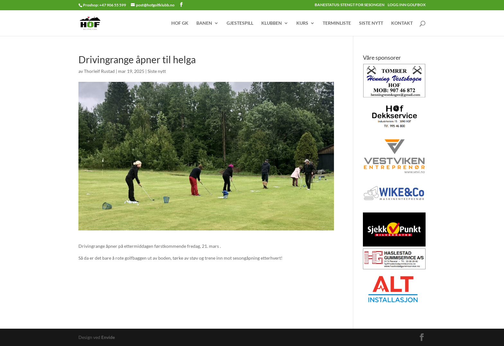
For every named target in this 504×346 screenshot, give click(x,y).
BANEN (204, 23)
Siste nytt (157, 71)
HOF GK (179, 23)
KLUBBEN (271, 23)
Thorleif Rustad (99, 71)
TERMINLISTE (337, 23)
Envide (108, 337)
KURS (302, 23)
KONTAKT (402, 23)
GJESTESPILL (240, 23)
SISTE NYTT (371, 23)
